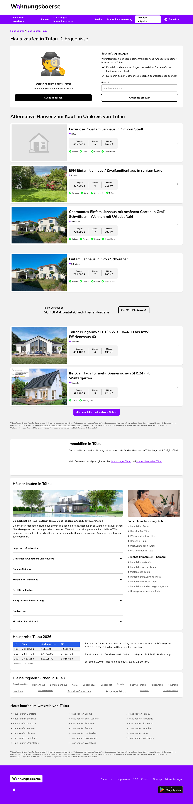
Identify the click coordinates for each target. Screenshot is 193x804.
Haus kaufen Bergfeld (24, 714)
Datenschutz (107, 779)
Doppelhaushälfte (20, 684)
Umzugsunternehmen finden (145, 591)
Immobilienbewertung (119, 19)
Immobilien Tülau (139, 526)
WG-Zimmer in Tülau (141, 550)
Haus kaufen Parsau (139, 714)
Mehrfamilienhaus (45, 691)
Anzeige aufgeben (142, 19)
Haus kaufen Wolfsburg (83, 743)
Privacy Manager (174, 779)
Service (98, 19)
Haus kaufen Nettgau (24, 723)
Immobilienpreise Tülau (149, 461)
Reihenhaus (38, 685)
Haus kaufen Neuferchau (84, 733)
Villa (75, 685)
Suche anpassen (53, 97)
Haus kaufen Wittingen (141, 738)
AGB (135, 779)
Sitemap (157, 779)
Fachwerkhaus (138, 685)
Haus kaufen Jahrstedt (141, 718)
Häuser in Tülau (138, 541)
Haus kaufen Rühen (81, 728)
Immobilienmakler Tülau (143, 581)
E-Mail (105, 82)
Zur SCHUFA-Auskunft (134, 310)
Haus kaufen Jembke (140, 728)
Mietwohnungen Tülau (142, 545)
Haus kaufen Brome (81, 714)
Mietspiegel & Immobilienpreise (63, 19)
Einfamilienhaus (58, 685)
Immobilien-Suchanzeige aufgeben (149, 586)
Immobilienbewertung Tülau (145, 576)
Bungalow (121, 684)
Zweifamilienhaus (170, 691)
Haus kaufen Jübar (138, 733)
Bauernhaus (89, 685)
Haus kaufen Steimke (24, 718)
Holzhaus (173, 685)
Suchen (44, 19)
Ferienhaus (157, 685)
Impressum (123, 779)
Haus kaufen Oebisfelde (26, 743)
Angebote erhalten (139, 97)
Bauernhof (106, 685)
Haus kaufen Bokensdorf (84, 738)
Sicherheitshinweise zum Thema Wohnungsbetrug (61, 425)
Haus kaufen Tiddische (83, 723)
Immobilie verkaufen (141, 562)
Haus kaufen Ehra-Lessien (85, 718)
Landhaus (18, 691)
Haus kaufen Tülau (140, 531)
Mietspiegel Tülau (121, 461)
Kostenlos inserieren (18, 19)
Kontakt (145, 779)
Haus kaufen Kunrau (24, 728)
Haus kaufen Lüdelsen (25, 738)
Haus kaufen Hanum (24, 733)
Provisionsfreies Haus (79, 691)
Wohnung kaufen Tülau (142, 536)
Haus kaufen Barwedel (141, 723)
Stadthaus (144, 691)
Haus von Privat (115, 691)
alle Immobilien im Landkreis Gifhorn (96, 412)
